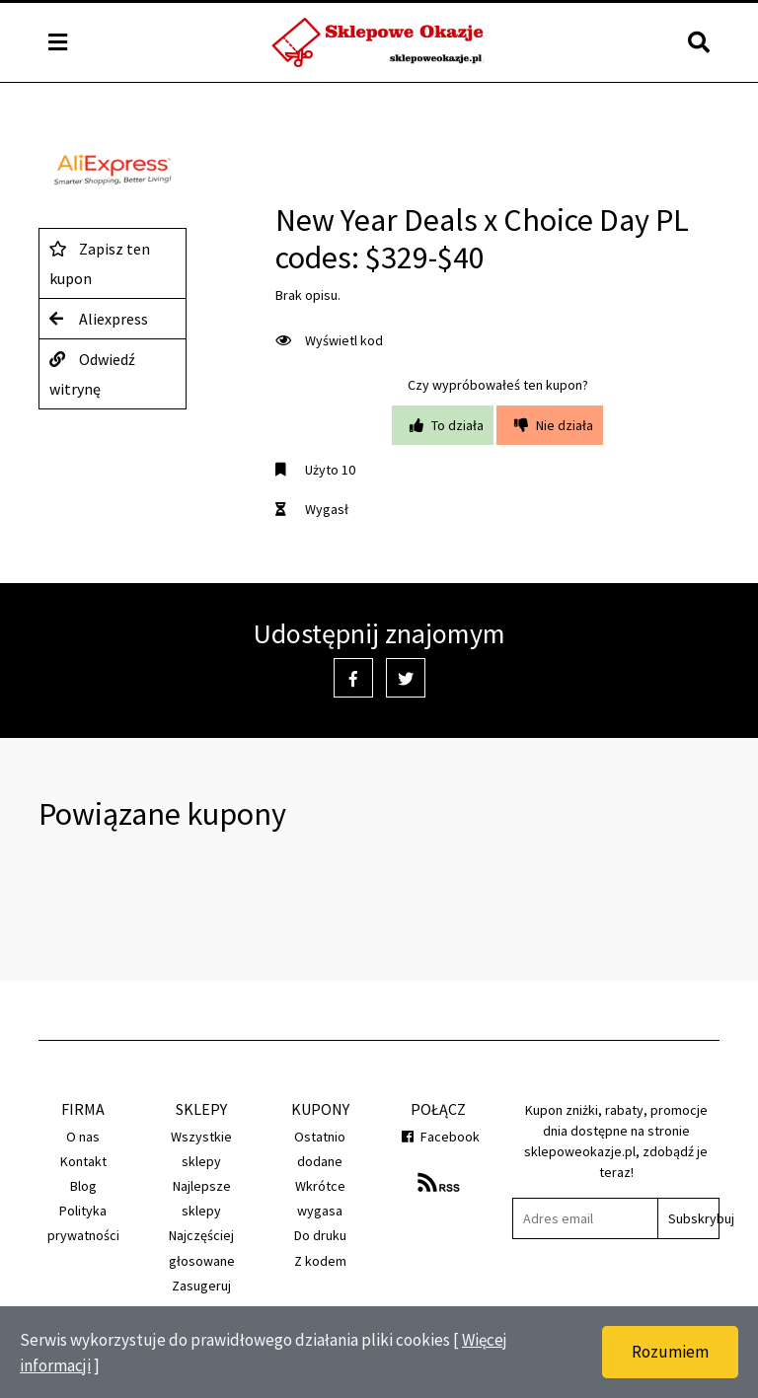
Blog (83, 1186)
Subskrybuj (693, 1218)
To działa (443, 425)
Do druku (320, 1235)
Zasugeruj (201, 1285)
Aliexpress (98, 318)
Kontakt (83, 1161)
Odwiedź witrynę (92, 371)
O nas (83, 1136)
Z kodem (320, 1261)
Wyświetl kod (329, 340)
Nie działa (549, 425)
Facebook (439, 1136)
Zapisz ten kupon (99, 261)
